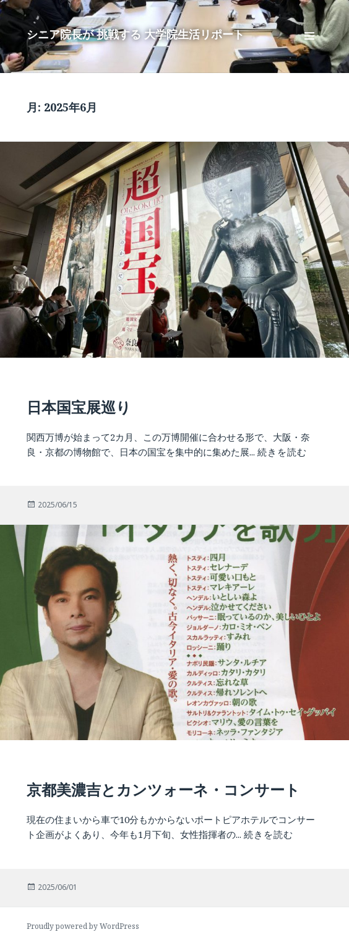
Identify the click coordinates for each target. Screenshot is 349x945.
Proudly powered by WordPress (83, 926)
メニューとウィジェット (309, 48)
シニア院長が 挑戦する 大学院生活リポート (135, 34)
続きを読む (282, 452)
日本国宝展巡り (79, 407)
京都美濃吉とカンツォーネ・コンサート (163, 789)
